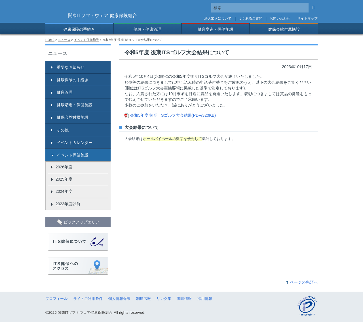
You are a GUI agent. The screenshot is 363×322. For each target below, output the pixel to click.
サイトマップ (307, 18)
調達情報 (184, 298)
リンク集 (164, 298)
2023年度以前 (68, 204)
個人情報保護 (119, 298)
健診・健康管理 (147, 29)
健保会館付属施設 (284, 29)
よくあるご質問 (250, 18)
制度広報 (143, 298)
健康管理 (65, 92)
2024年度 (64, 191)
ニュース (64, 39)
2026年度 (64, 167)
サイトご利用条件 (88, 298)
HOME (49, 39)
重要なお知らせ (71, 67)
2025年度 (64, 179)
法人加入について (217, 18)
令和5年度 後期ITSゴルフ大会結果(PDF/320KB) (173, 115)
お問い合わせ (280, 18)
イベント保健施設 (86, 39)
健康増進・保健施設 (215, 29)
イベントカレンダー (74, 142)
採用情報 (204, 298)
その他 (63, 130)
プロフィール (56, 298)
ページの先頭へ (304, 282)
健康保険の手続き (79, 29)
